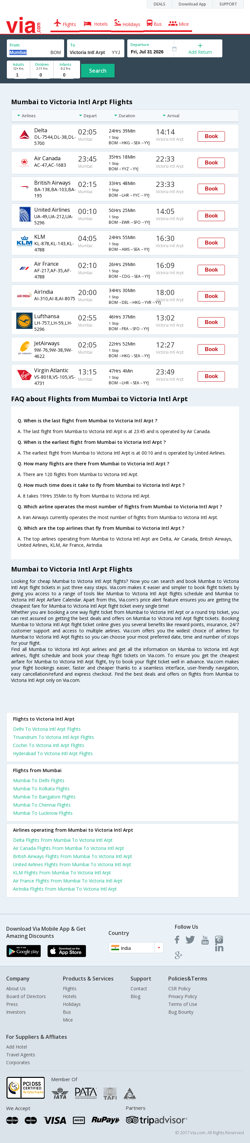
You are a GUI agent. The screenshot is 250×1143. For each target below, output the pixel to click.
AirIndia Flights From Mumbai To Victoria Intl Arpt (65, 889)
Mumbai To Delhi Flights (38, 780)
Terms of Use (182, 1004)
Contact (139, 988)
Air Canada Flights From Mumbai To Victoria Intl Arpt (68, 848)
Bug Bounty (180, 1012)
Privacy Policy (182, 996)
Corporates (18, 1062)
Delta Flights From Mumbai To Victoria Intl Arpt (63, 840)
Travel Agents (20, 1054)
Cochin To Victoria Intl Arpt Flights (48, 745)
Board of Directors (26, 996)
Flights (69, 988)
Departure (140, 44)
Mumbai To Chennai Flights (42, 805)
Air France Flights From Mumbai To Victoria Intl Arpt (67, 881)
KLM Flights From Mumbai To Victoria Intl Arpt (62, 872)
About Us (16, 988)
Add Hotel (16, 1047)
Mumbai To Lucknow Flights (43, 813)
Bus (67, 1012)
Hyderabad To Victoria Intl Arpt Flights (53, 753)
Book (211, 136)
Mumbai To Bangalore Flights (44, 797)
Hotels (69, 996)
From (15, 45)
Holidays (72, 1004)
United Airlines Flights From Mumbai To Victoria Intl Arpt (72, 864)
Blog (135, 996)
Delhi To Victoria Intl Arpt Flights (47, 729)
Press (12, 1004)
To (72, 45)
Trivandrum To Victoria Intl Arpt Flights (53, 737)
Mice (68, 1020)
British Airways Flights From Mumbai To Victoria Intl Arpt (72, 856)
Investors (16, 1012)
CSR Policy (179, 988)
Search (97, 70)
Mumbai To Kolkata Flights (41, 788)
